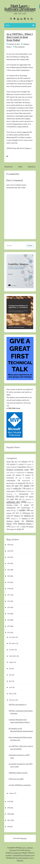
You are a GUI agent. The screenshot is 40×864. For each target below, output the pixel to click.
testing (26, 505)
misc (17, 486)
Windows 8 (26, 518)
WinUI (13, 526)
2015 (8, 607)
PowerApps (9, 494)
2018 (8, 588)
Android (21, 464)
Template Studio (12, 505)
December (12, 637)
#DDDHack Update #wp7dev (18, 773)
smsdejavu (28, 499)
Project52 (10, 496)
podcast (29, 491)
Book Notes (22, 467)
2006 (8, 827)
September (12, 656)
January (11, 793)
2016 (8, 601)
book (14, 467)
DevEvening (10, 478)
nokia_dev (17, 488)
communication (20, 472)
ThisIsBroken (11, 508)
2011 (8, 632)
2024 (8, 551)
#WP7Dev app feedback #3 (17, 704)
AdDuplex (24, 461)
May (10, 681)
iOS (30, 483)
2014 (8, 614)
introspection (11, 483)
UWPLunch (26, 513)
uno (14, 510)
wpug (23, 526)
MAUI (9, 486)
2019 (8, 582)
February (12, 700)
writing (31, 526)
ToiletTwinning (25, 508)
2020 (8, 576)
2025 (8, 545)
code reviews (10, 472)
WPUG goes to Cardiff (16, 779)
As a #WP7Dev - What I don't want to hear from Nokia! (20, 36)
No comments (20, 47)
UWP (17, 513)
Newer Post (9, 166)
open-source (11, 491)
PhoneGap (21, 491)
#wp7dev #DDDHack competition (20, 785)
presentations (23, 494)
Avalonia (29, 464)
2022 (8, 563)
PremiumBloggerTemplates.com (23, 855)
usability (22, 510)
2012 (8, 626)
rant (12, 499)
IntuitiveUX (21, 483)
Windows (17, 516)
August (11, 662)
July (10, 668)
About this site (12, 461)
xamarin (11, 529)
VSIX (8, 516)
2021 (8, 570)
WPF (18, 526)
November (12, 643)
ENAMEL (28, 478)
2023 (8, 557)
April (10, 687)
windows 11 (14, 518)
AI (32, 461)
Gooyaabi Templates (22, 858)
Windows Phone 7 (25, 523)
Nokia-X (28, 488)
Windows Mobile (13, 521)
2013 (8, 620)
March (11, 694)
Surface (29, 502)
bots (31, 467)
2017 (8, 595)
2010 (8, 801)
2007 (8, 820)
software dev (13, 501)
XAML (19, 529)
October (12, 650)
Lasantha (9, 855)
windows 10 (28, 515)
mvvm (8, 488)
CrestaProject (16, 853)
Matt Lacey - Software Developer (20, 7)
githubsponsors (26, 480)
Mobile (26, 486)
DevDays (28, 475)
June (10, 675)
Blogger (24, 838)
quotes (31, 496)
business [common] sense (18, 469)
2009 (8, 808)
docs (20, 478)
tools (8, 510)
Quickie (22, 496)
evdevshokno (11, 480)
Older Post (31, 166)
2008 (8, 814)
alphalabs (13, 464)
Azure (8, 467)
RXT (20, 499)
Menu (20, 25)
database (18, 475)
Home (20, 166)
